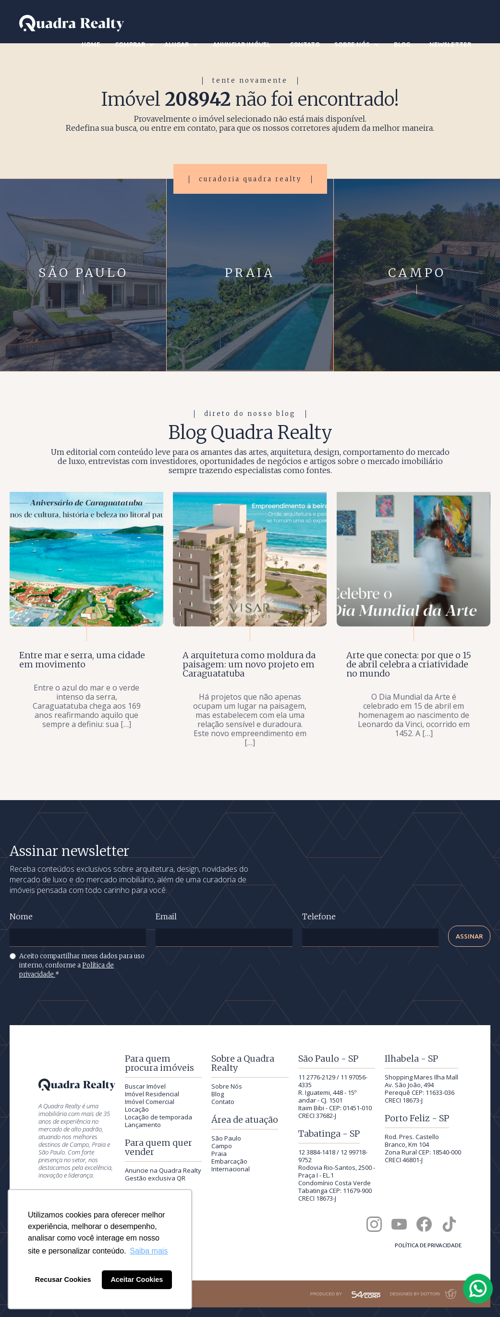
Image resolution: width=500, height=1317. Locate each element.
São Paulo (226, 1138)
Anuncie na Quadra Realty (163, 1170)
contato (305, 44)
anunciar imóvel (241, 44)
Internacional (230, 1169)
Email (166, 916)
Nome (21, 916)
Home (91, 44)
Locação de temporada (158, 1117)
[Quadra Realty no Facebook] (424, 1224)
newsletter (450, 44)
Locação (137, 1109)
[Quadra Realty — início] (71, 23)
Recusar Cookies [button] (63, 1279)
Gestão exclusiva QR (155, 1178)
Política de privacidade (428, 1245)
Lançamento (143, 1124)
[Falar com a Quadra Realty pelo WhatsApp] (478, 1289)
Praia (219, 1153)
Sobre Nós (226, 1086)
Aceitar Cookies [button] (136, 1279)
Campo (221, 1145)
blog (402, 44)
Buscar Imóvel (145, 1086)
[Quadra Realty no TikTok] (449, 1224)
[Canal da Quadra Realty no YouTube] (399, 1224)
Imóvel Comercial (149, 1101)
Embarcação (229, 1161)
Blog (217, 1094)
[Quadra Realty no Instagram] (374, 1224)
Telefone (319, 916)
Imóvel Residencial (152, 1094)
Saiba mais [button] (149, 1251)
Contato (222, 1101)
